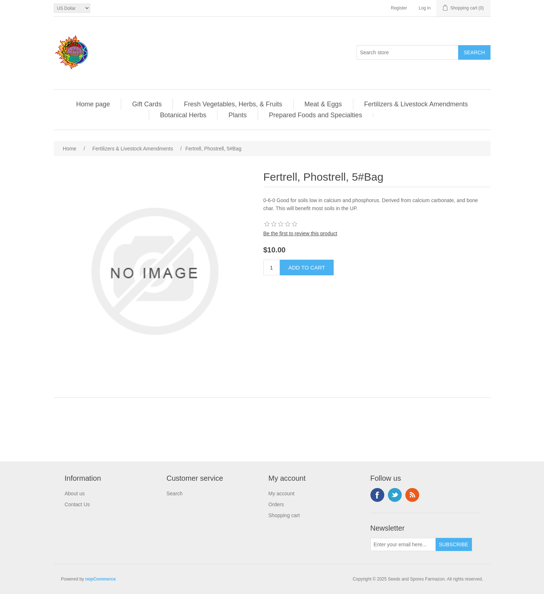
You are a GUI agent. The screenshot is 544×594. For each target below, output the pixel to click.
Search (175, 493)
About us (75, 493)
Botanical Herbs (183, 115)
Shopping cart (284, 515)
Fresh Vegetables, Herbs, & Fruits (233, 104)
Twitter (395, 495)
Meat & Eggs (323, 104)
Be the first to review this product (300, 233)
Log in (425, 8)
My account (282, 493)
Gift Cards (147, 104)
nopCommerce (100, 579)
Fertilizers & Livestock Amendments (416, 104)
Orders (276, 504)
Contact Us (77, 504)
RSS (412, 495)
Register (399, 8)
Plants (238, 115)
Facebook (377, 495)
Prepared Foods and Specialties (315, 115)
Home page (93, 104)
